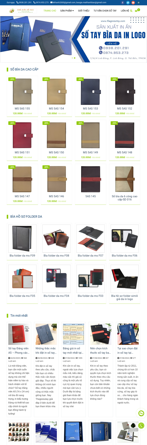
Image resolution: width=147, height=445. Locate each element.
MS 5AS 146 (56, 196)
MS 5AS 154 (56, 108)
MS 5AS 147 (22, 196)
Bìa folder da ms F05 (22, 296)
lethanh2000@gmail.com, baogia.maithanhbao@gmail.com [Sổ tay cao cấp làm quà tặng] (78, 2)
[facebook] (123, 2)
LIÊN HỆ (125, 10)
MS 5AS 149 (90, 152)
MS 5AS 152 (124, 108)
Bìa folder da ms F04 (56, 296)
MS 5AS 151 (22, 152)
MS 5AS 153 (90, 108)
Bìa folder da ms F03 (90, 296)
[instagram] (139, 2)
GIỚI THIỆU (83, 10)
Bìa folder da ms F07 (90, 255)
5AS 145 (90, 196)
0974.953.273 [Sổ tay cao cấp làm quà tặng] (41, 2)
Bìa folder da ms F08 (56, 255)
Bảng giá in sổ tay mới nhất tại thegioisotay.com (73, 351)
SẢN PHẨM (67, 10)
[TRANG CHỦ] (22, 10)
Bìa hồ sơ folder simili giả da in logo (124, 297)
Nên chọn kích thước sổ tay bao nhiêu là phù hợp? (100, 351)
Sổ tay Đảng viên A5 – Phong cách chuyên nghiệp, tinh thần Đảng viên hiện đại (18, 351)
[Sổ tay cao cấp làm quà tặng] (137, 10)
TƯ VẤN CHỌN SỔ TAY (105, 10)
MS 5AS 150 (56, 152)
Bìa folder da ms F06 (124, 255)
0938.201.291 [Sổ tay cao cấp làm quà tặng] (24, 2)
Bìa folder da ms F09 (22, 255)
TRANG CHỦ (49, 10)
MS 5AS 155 (22, 108)
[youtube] (134, 2)
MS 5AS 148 (124, 152)
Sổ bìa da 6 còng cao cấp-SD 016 (124, 198)
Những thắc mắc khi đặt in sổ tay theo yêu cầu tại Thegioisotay (46, 351)
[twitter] (128, 2)
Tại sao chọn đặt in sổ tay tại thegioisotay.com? (128, 351)
